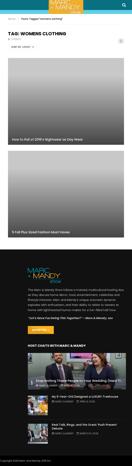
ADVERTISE (40, 330)
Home (11, 19)
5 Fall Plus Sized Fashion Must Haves (41, 232)
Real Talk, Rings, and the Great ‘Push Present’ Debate (84, 427)
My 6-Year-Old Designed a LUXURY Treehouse (85, 397)
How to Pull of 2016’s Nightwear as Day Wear (47, 139)
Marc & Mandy (48, 385)
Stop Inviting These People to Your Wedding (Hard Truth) (82, 380)
